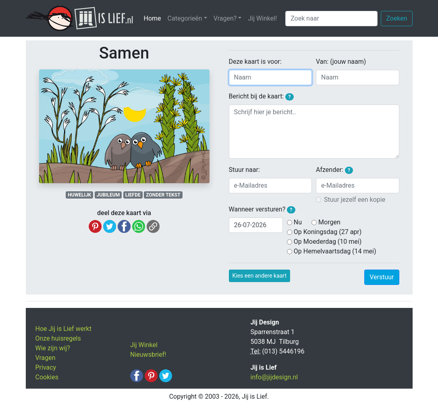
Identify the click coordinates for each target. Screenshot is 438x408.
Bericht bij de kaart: (261, 96)
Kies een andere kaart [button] (259, 275)
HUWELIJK (79, 195)
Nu (298, 222)
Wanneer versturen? (262, 209)
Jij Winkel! (262, 18)
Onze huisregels (58, 338)
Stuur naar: (244, 170)
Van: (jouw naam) (341, 61)
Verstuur (381, 277)
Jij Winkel (144, 345)
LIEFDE (133, 195)
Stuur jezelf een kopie (354, 199)
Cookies (46, 377)
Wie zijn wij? (52, 348)
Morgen (329, 222)
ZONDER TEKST (163, 195)
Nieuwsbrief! (148, 354)
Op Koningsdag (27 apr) (328, 232)
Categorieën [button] (185, 18)
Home (154, 18)
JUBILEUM (108, 195)
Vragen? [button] (225, 18)
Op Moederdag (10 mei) (327, 241)
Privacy (45, 367)
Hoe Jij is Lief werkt (63, 329)
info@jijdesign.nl (274, 377)
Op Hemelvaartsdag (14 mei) (335, 251)
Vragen (45, 358)
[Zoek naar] (331, 18)
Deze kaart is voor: (255, 61)
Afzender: (334, 170)
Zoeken (396, 18)
